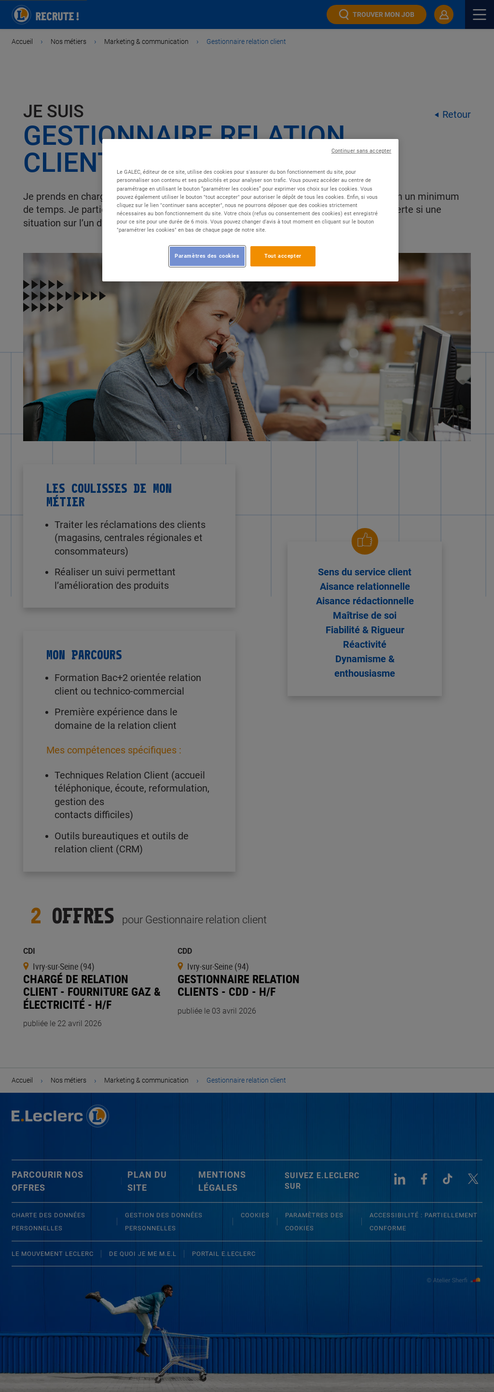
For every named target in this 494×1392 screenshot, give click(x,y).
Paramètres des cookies (207, 255)
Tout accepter (282, 255)
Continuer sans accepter (361, 151)
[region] (250, 210)
